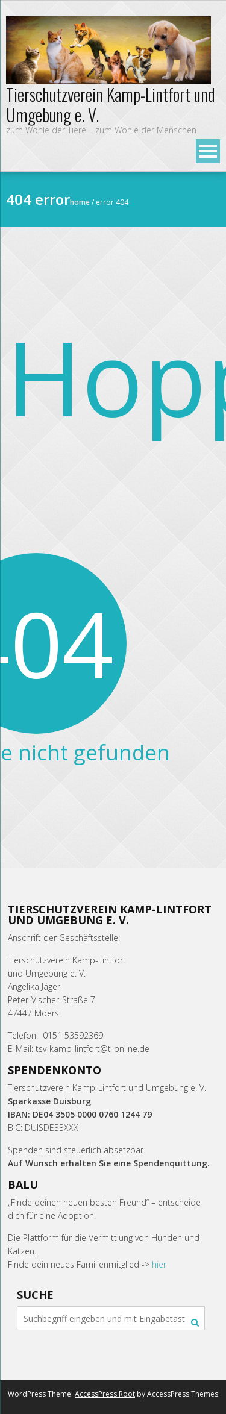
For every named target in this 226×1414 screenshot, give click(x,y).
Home (80, 202)
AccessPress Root (105, 1394)
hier (159, 1264)
